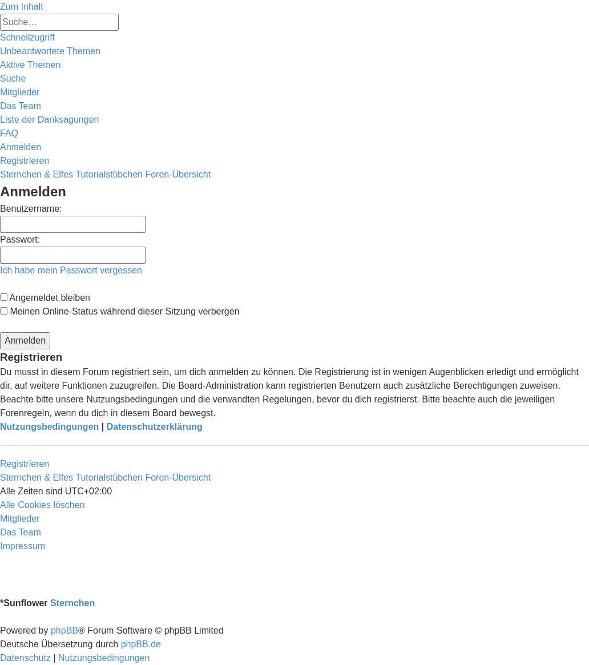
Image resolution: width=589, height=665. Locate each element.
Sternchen (72, 603)
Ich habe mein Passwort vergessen (71, 270)
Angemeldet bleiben (45, 298)
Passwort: (20, 239)
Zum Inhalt (21, 6)
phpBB (64, 630)
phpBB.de (141, 644)
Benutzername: (31, 208)
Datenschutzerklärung (155, 427)
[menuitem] (50, 51)
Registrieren (24, 464)
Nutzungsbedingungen (49, 427)
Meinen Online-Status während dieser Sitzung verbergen (119, 311)
